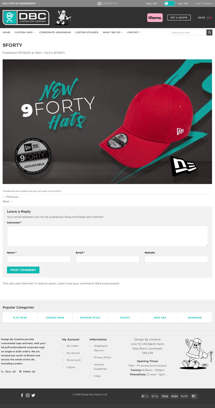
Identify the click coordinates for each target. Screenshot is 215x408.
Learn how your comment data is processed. (89, 283)
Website (149, 252)
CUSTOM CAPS (25, 32)
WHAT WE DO (113, 32)
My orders (72, 345)
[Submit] (209, 32)
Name (11, 252)
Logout (70, 367)
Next (8, 201)
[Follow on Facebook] (22, 396)
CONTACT (134, 32)
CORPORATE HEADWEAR (55, 32)
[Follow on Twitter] (33, 396)
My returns (73, 353)
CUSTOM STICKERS (86, 32)
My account (73, 360)
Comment (14, 222)
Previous (10, 197)
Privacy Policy (102, 357)
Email (80, 252)
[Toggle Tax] (169, 3)
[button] (203, 3)
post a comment (51, 191)
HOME (6, 32)
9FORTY (59, 52)
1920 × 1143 (42, 52)
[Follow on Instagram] (27, 396)
